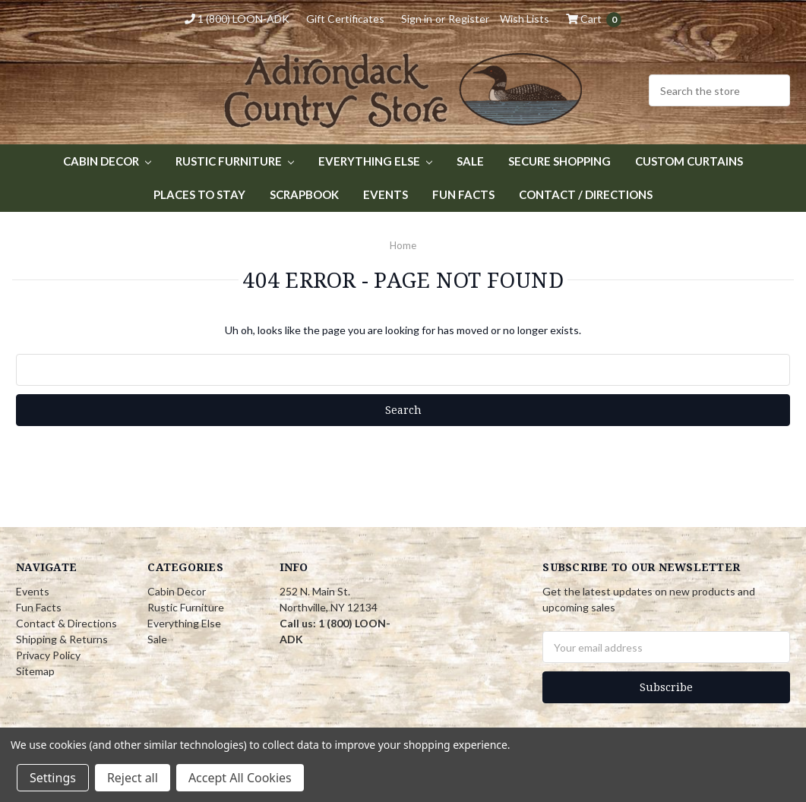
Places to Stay (199, 194)
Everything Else (375, 161)
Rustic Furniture (234, 161)
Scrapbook (304, 194)
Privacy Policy (48, 655)
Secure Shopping (559, 161)
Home (403, 245)
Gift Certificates (345, 18)
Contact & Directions (66, 623)
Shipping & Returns (62, 639)
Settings (53, 777)
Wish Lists (524, 18)
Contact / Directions (586, 194)
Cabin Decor (107, 161)
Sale (470, 161)
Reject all (132, 777)
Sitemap (35, 671)
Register (468, 18)
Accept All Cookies (240, 777)
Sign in (416, 18)
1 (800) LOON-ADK (237, 18)
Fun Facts (463, 194)
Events (385, 194)
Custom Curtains (689, 161)
